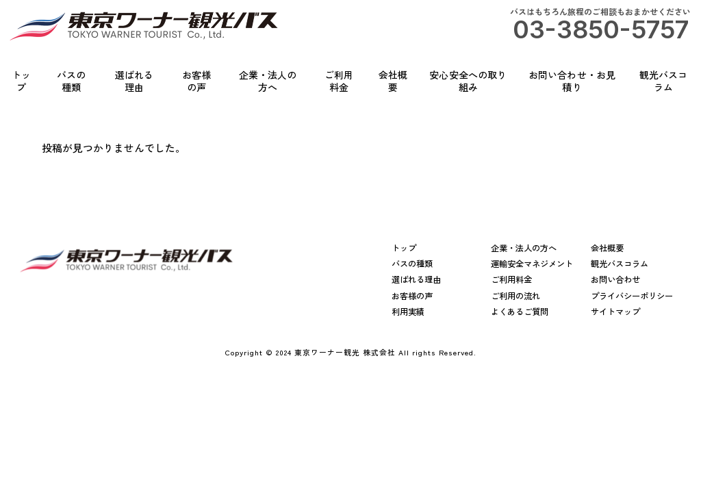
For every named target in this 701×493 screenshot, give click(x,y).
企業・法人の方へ (524, 248)
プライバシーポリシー (632, 296)
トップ (404, 248)
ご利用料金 (511, 280)
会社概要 (607, 248)
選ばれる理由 (416, 280)
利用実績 (408, 312)
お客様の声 (412, 296)
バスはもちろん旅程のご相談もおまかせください (600, 25)
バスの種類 (412, 264)
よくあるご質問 (519, 312)
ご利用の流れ (515, 296)
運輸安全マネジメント (532, 264)
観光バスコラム (619, 264)
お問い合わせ (615, 280)
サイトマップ (615, 312)
